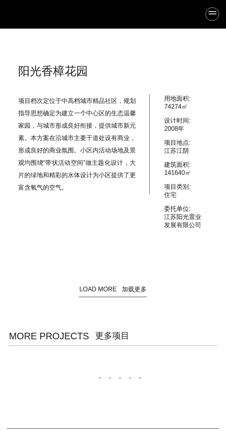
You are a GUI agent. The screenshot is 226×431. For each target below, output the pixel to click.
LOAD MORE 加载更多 (112, 289)
